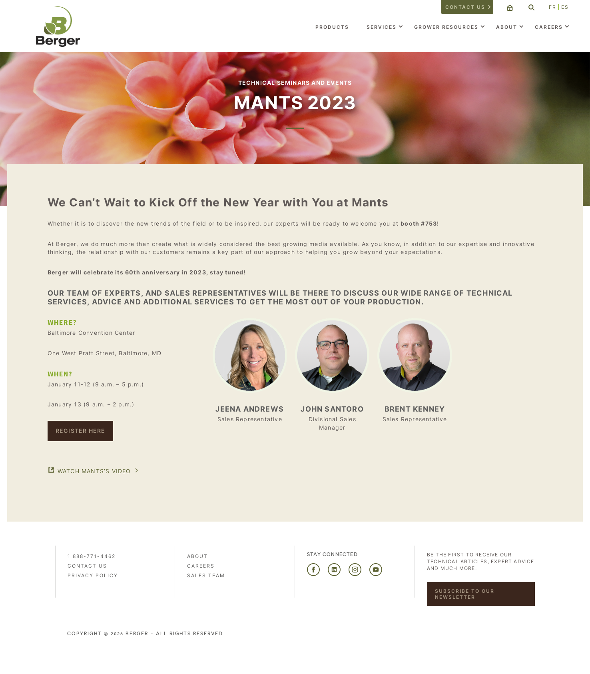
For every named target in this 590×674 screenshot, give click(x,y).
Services (382, 27)
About (506, 27)
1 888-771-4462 (92, 556)
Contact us (465, 7)
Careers (549, 27)
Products (332, 27)
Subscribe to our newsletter (464, 594)
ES (565, 7)
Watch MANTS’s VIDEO (94, 471)
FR (552, 7)
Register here (81, 430)
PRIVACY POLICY (93, 575)
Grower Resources (446, 27)
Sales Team (206, 575)
